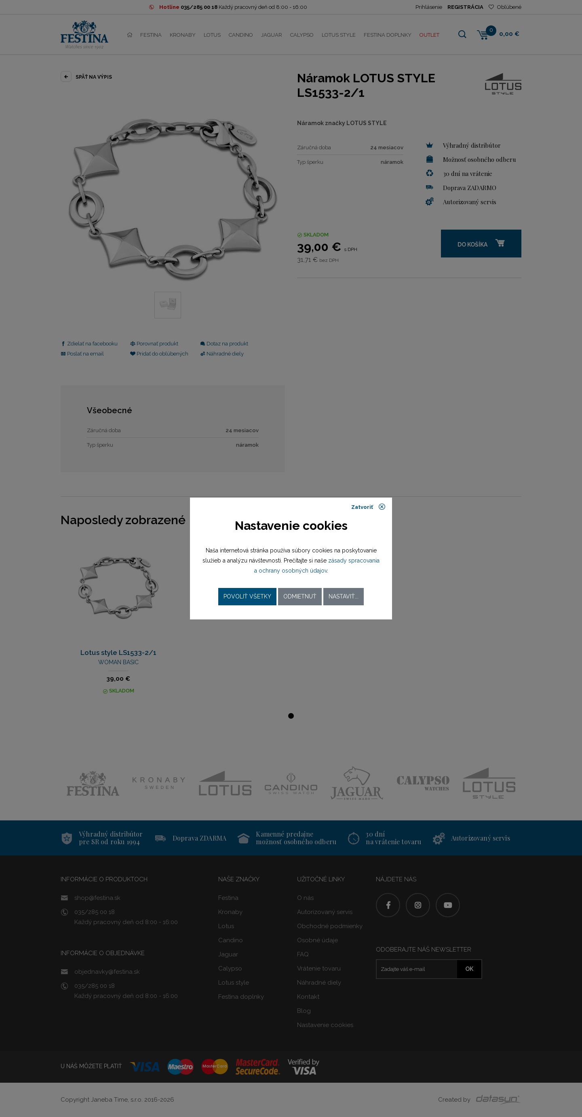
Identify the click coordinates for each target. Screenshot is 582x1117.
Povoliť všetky (247, 596)
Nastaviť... (343, 596)
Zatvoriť (368, 506)
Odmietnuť (299, 596)
